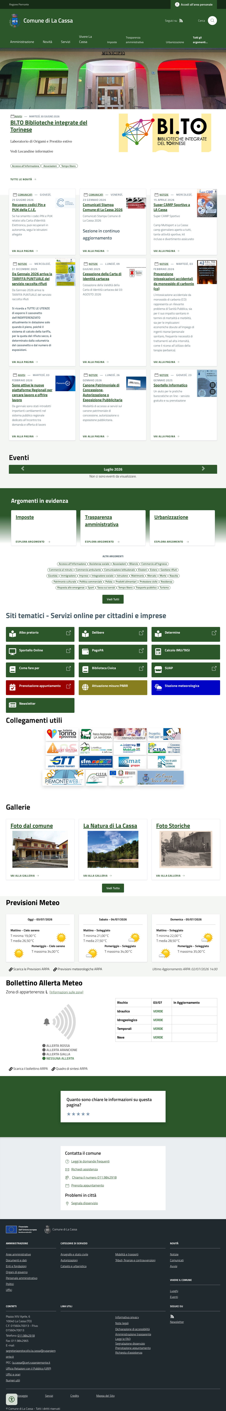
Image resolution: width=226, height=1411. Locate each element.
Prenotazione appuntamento (133, 1348)
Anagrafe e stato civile (74, 1254)
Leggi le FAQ (123, 1339)
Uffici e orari (13, 1374)
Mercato (151, 575)
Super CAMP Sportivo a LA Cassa (172, 207)
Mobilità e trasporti (126, 1254)
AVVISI (18, 116)
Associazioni (119, 563)
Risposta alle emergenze (70, 587)
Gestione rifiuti (169, 569)
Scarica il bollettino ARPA (28, 1068)
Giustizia (52, 575)
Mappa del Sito (105, 1395)
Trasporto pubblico (146, 587)
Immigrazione (68, 575)
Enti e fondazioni (16, 1266)
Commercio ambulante (88, 569)
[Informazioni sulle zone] (66, 992)
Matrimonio (137, 575)
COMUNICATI (25, 195)
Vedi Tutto (113, 888)
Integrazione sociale (102, 575)
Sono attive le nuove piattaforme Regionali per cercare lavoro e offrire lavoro (32, 392)
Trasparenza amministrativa (135, 39)
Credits (74, 1395)
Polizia (108, 581)
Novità (47, 41)
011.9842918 (26, 1335)
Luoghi (174, 1291)
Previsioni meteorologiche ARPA (77, 969)
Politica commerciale (90, 581)
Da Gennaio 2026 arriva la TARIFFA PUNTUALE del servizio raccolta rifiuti (32, 278)
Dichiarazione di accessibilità (132, 1329)
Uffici (9, 1290)
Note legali (122, 1323)
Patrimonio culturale (65, 581)
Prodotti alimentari (126, 581)
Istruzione (122, 575)
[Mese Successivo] (203, 468)
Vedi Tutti (113, 599)
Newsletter (177, 1322)
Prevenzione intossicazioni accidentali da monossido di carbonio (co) (174, 281)
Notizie (174, 1254)
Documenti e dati (16, 1260)
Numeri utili (13, 1380)
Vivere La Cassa (85, 39)
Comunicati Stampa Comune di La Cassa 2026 (103, 207)
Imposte (112, 42)
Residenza (166, 581)
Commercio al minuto (60, 569)
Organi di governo (17, 1272)
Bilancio (133, 563)
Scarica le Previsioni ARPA (29, 969)
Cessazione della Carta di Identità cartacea (102, 276)
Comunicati (177, 1260)
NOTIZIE (164, 195)
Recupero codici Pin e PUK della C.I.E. (28, 207)
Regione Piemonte (19, 4)
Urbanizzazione (175, 42)
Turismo (164, 587)
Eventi (174, 1297)
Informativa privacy (127, 1317)
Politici (10, 1284)
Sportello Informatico (170, 385)
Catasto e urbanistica (73, 1266)
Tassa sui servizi (106, 587)
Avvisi (173, 1266)
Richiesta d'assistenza (128, 1352)
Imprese (83, 575)
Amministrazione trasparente (133, 1334)
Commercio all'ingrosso (154, 563)
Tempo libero (125, 587)
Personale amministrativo (21, 1278)
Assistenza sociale (99, 563)
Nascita (174, 575)
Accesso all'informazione (72, 563)
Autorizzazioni (69, 1260)
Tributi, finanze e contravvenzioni (135, 1260)
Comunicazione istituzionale (119, 569)
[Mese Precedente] (23, 468)
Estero (153, 569)
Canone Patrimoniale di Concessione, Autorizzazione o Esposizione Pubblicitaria (102, 392)
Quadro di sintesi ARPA (70, 1068)
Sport (91, 587)
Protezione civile (148, 581)
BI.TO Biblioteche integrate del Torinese (48, 126)
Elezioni (142, 569)
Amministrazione (22, 41)
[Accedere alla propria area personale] (194, 4)
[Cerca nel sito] (211, 20)
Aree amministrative (18, 1254)
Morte (163, 575)
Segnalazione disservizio (130, 1343)
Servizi (65, 41)
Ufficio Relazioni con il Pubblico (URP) (28, 1368)
